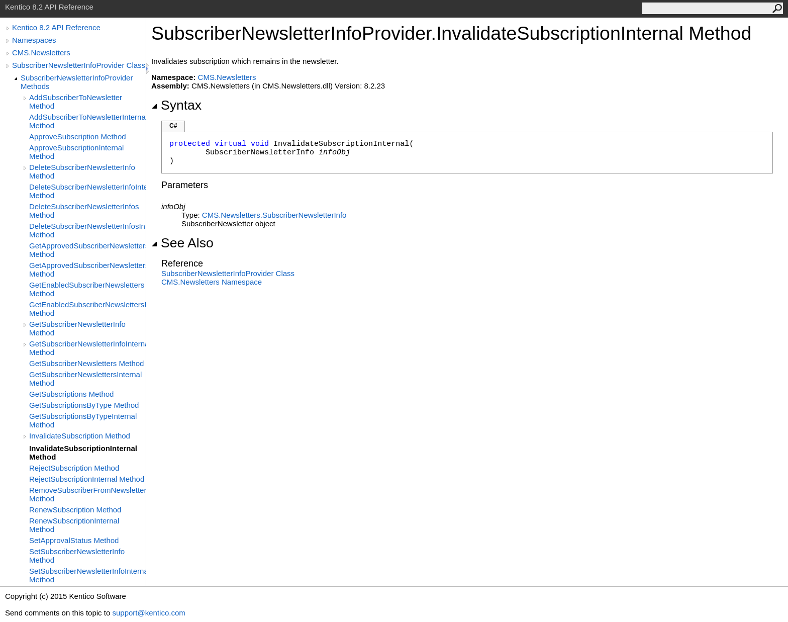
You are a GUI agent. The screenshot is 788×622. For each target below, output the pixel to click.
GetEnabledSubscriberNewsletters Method (86, 289)
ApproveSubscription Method (77, 136)
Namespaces (34, 40)
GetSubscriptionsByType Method (84, 405)
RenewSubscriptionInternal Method (74, 525)
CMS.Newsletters (41, 52)
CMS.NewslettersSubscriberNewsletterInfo (274, 215)
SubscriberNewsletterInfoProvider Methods (77, 82)
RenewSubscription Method (75, 509)
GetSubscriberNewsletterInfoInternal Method (87, 348)
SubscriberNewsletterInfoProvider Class (78, 65)
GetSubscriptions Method (71, 394)
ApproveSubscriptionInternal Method (76, 151)
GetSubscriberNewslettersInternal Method (85, 378)
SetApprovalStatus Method (74, 540)
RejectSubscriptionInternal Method (86, 479)
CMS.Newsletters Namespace (211, 282)
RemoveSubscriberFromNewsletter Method (87, 494)
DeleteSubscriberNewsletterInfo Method (82, 171)
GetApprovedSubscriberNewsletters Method (87, 249)
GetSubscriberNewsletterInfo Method (77, 328)
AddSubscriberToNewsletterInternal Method (87, 121)
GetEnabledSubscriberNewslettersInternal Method (87, 308)
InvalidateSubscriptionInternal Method (83, 452)
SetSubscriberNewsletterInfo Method (77, 555)
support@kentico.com (148, 612)
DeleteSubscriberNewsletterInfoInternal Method (87, 191)
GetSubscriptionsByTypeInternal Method (83, 420)
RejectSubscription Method (74, 468)
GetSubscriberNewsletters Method (86, 363)
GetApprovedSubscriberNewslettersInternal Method (87, 269)
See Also (182, 242)
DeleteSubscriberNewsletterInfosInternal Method (87, 230)
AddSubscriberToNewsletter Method (75, 101)
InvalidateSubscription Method (79, 435)
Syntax (176, 105)
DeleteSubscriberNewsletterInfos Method (84, 210)
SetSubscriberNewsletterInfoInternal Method (87, 575)
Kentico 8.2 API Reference (56, 27)
